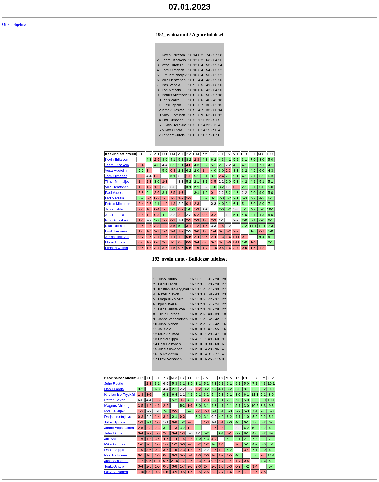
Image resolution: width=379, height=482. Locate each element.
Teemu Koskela (117, 165)
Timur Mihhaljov (117, 182)
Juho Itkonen (114, 433)
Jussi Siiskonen (116, 461)
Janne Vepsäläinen (119, 428)
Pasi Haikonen (115, 455)
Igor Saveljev (114, 411)
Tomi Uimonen (116, 176)
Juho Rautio (113, 383)
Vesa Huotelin (116, 170)
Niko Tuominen (116, 226)
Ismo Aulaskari (116, 220)
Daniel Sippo (114, 450)
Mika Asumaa (114, 444)
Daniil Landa (114, 389)
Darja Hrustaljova (117, 417)
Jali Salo (110, 439)
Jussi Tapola (114, 215)
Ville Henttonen (117, 187)
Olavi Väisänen (116, 472)
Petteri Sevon (114, 400)
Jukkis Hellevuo (117, 237)
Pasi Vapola (114, 193)
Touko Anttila (114, 466)
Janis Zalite (114, 209)
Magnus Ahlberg (116, 406)
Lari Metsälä (114, 198)
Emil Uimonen (116, 231)
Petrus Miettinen (117, 204)
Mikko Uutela (115, 242)
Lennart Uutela (116, 248)
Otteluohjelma (14, 24)
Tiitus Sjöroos (114, 422)
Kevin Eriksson (116, 159)
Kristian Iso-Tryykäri (119, 395)
